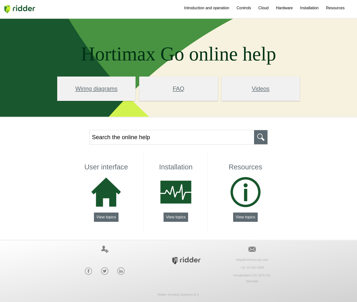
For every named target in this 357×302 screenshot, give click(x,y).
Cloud (263, 8)
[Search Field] (178, 137)
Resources (335, 8)
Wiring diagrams (96, 88)
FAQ (178, 88)
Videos (260, 88)
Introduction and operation (206, 8)
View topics (106, 217)
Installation (309, 8)
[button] (261, 137)
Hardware (284, 8)
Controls (244, 8)
